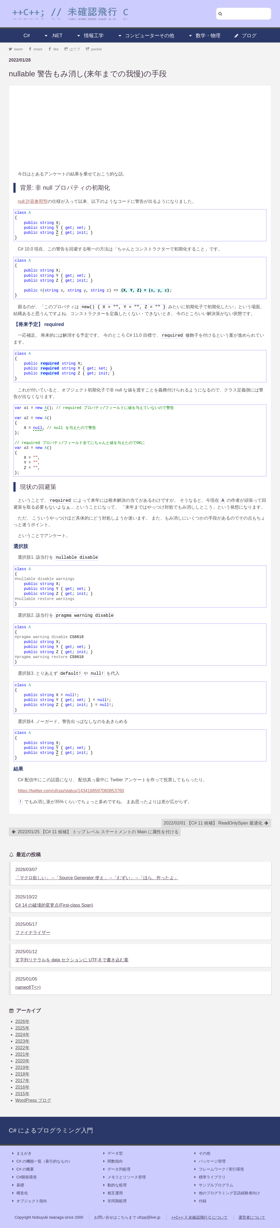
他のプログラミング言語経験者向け (226, 1193)
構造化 (19, 1193)
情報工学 (90, 35)
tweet (16, 49)
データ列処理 (116, 1169)
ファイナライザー (32, 932)
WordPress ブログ (33, 1100)
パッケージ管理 (209, 1161)
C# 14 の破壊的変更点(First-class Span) (54, 905)
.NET (52, 35)
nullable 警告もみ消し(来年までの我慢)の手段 (88, 74)
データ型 (112, 1153)
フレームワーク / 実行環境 (218, 1169)
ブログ (245, 35)
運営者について (251, 1217)
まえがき (21, 1153)
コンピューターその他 (145, 35)
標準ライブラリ (209, 1177)
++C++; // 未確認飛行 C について (199, 1217)
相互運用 (112, 1193)
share (35, 49)
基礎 (17, 1185)
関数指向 (112, 1161)
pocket (94, 49)
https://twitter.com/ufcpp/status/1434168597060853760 (71, 790)
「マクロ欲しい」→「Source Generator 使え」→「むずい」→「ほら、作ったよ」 (96, 877)
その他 (201, 1153)
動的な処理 (114, 1185)
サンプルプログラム (213, 1185)
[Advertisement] (140, 128)
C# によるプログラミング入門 (51, 1130)
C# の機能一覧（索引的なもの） (41, 1161)
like (53, 49)
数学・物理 (204, 35)
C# (27, 35)
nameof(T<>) (27, 987)
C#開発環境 (24, 1177)
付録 (199, 1201)
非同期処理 (114, 1201)
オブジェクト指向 (29, 1201)
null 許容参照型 (33, 201)
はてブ (72, 49)
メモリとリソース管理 (124, 1177)
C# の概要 (22, 1169)
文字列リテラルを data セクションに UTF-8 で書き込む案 (72, 960)
